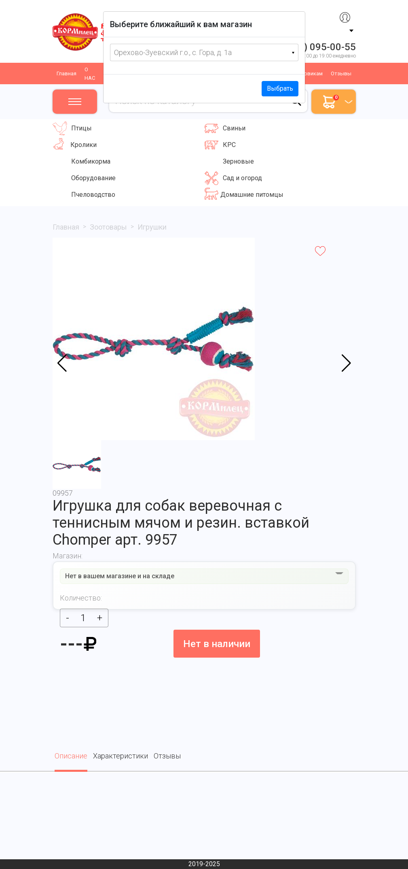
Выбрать (280, 88)
